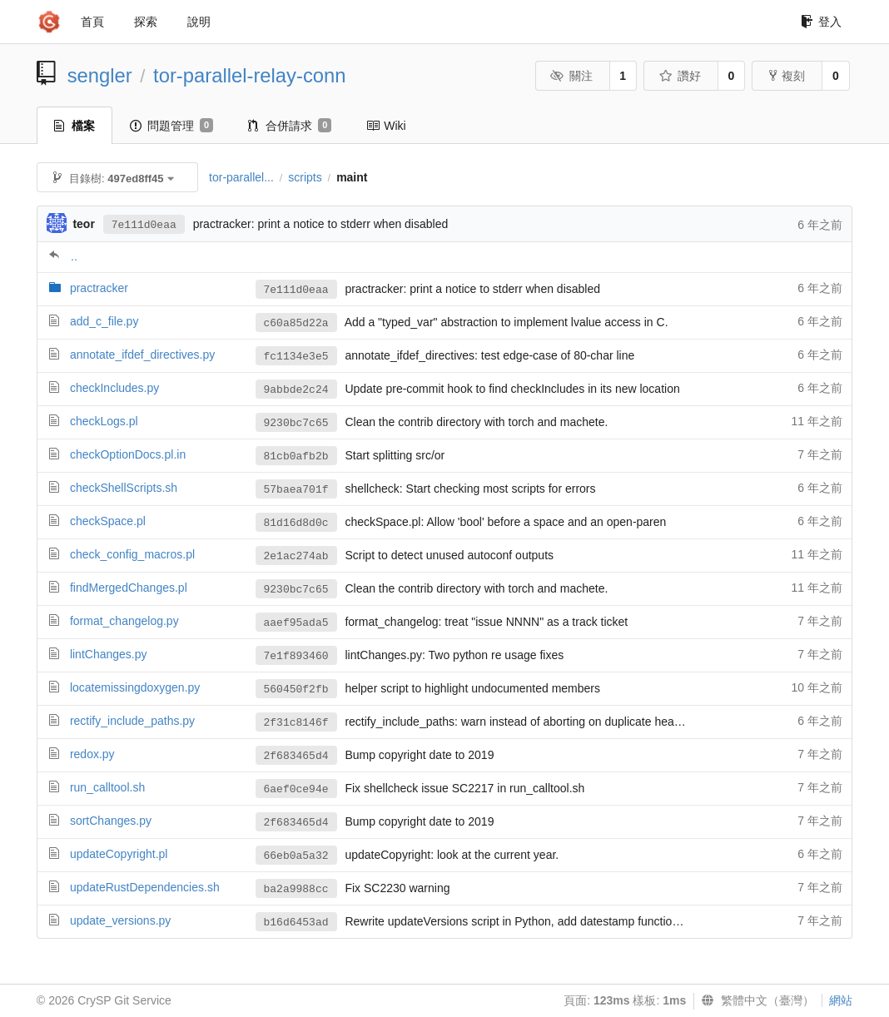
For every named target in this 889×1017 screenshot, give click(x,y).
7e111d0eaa (144, 225)
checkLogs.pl (104, 421)
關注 (571, 75)
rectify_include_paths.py (132, 720)
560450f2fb (296, 689)
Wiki (385, 125)
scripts (304, 177)
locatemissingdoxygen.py (135, 687)
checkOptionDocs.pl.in (128, 454)
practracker (99, 288)
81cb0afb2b (296, 456)
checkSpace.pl (108, 521)
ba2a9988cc (296, 889)
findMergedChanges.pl (128, 587)
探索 (145, 21)
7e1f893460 (296, 656)
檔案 (74, 125)
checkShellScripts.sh (123, 487)
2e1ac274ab (296, 556)
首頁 (92, 21)
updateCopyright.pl (119, 854)
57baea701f (296, 490)
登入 (821, 21)
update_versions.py (120, 920)
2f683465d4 (296, 756)
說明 (199, 21)
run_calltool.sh (107, 787)
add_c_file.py (104, 321)
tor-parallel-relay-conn (249, 75)
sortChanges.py (110, 820)
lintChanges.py (108, 654)
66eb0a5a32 (296, 856)
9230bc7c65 (296, 423)
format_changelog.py (124, 621)
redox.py (92, 754)
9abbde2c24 (296, 390)
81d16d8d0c (296, 523)
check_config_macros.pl (132, 554)
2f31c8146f (296, 723)
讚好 (679, 75)
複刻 (787, 75)
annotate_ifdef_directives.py (142, 354)
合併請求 (289, 125)
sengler (99, 75)
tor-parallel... (241, 177)
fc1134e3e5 (296, 356)
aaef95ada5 (296, 623)
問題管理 (171, 125)
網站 (840, 1000)
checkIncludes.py (114, 387)
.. (74, 256)
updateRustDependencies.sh (145, 887)
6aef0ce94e (296, 789)
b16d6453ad (296, 922)
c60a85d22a (296, 323)
